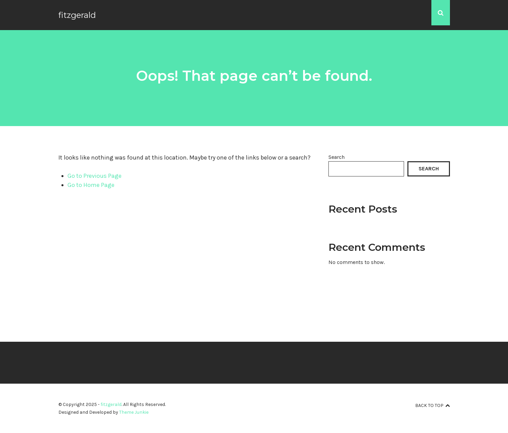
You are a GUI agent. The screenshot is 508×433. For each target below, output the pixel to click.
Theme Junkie (134, 412)
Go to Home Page (91, 185)
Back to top (432, 405)
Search (336, 157)
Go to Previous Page (95, 175)
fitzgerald (77, 15)
